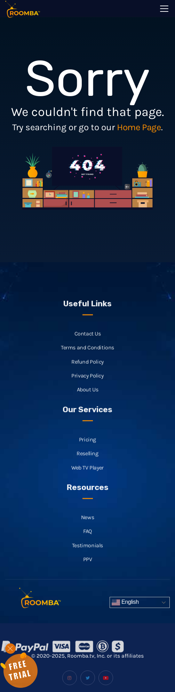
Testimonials (87, 550)
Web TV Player (87, 472)
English (125, 602)
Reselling (87, 459)
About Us (87, 395)
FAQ (87, 536)
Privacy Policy (87, 381)
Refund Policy (87, 367)
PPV (87, 564)
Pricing (87, 445)
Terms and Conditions (87, 353)
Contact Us (87, 339)
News (87, 522)
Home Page (139, 127)
